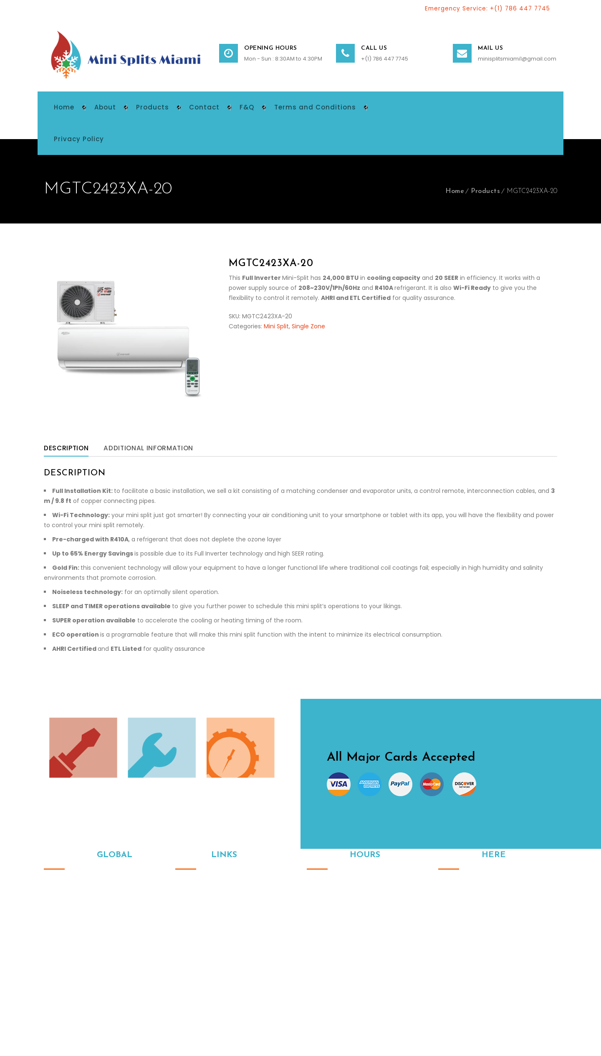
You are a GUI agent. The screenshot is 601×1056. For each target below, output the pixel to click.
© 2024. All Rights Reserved (82, 1010)
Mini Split (276, 327)
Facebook (462, 956)
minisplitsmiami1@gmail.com (517, 60)
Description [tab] (67, 449)
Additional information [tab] (154, 449)
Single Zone (308, 327)
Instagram (444, 956)
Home (454, 192)
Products (485, 192)
